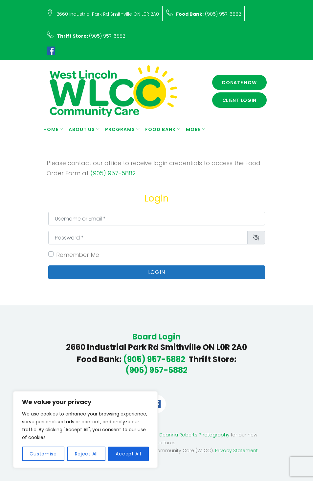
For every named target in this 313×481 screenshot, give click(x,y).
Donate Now (239, 82)
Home (50, 129)
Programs (120, 129)
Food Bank (160, 129)
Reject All (86, 454)
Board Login (156, 337)
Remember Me (77, 255)
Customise (43, 454)
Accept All (128, 454)
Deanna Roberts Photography (194, 435)
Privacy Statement (236, 450)
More (193, 129)
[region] (85, 429)
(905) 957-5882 (208, 14)
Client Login (239, 100)
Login (156, 272)
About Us (82, 129)
